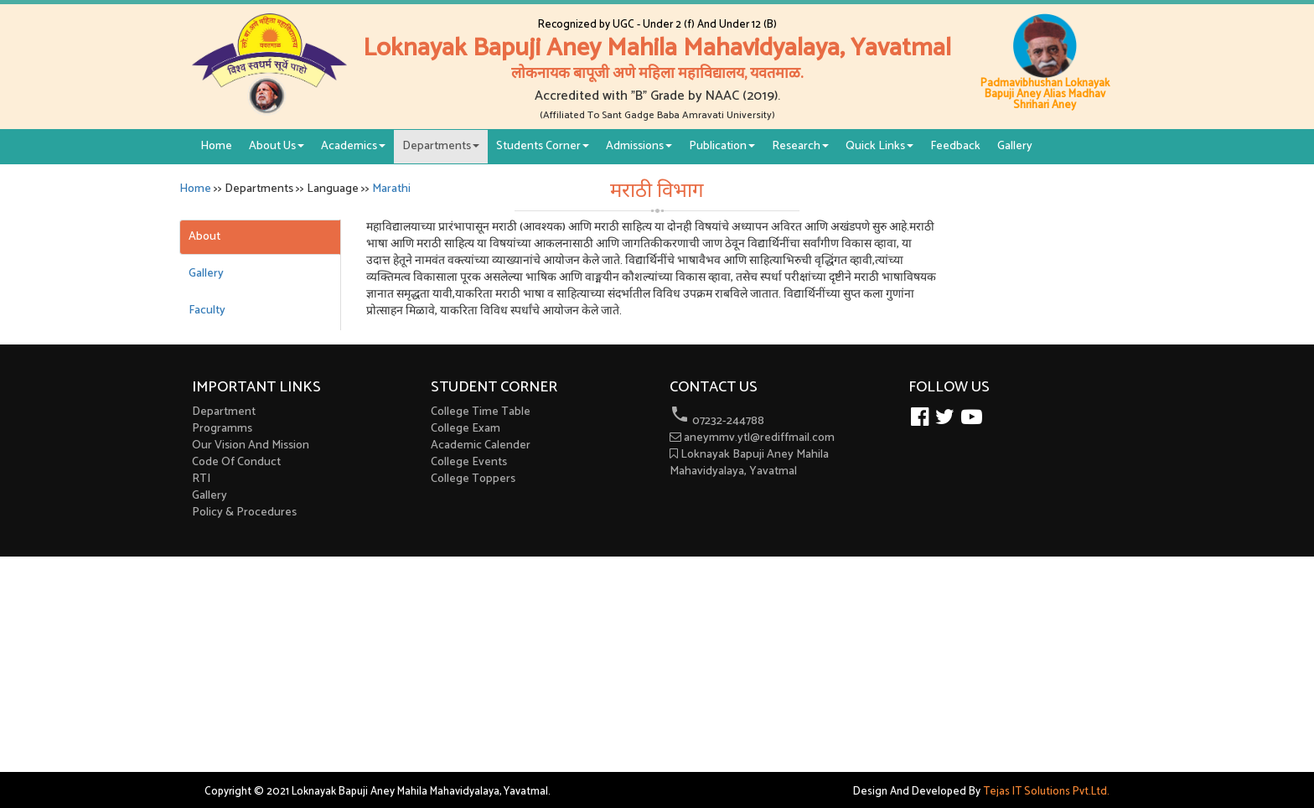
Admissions (639, 146)
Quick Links (879, 146)
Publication (722, 146)
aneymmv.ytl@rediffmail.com (752, 438)
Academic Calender (480, 445)
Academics (353, 146)
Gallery (1014, 146)
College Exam (465, 428)
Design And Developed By (981, 791)
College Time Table (480, 412)
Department (224, 412)
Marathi (391, 189)
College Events (469, 462)
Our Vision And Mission (250, 445)
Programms (222, 428)
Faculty (207, 310)
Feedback (955, 146)
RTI (201, 479)
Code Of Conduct (236, 462)
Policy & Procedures (244, 512)
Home (216, 146)
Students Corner (542, 146)
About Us (276, 146)
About (204, 236)
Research (800, 146)
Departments (440, 146)
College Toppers (473, 479)
